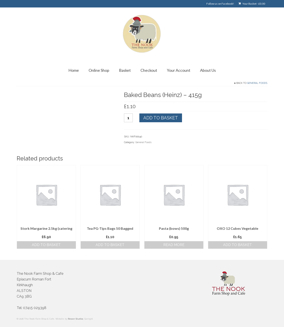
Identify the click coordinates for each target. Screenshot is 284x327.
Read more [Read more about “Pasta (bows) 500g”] (173, 245)
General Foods (257, 83)
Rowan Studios (75, 319)
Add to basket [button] (46, 245)
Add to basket (160, 117)
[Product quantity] (128, 117)
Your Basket (251, 3)
